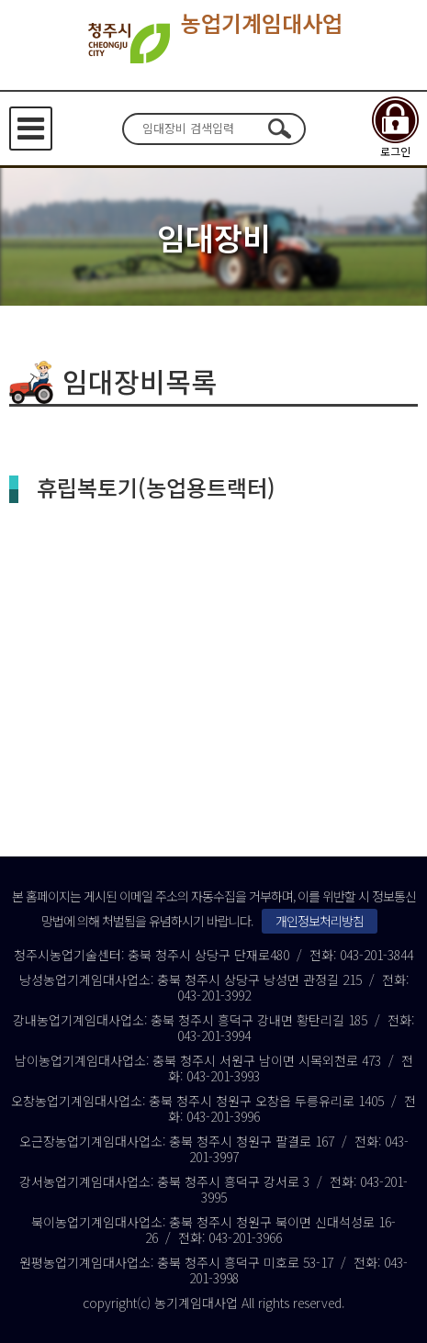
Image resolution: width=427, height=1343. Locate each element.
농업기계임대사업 (213, 43)
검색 (280, 128)
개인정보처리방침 (319, 921)
